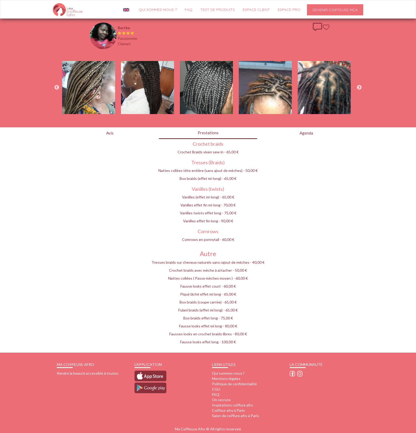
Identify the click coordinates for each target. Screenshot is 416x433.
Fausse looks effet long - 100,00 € (208, 342)
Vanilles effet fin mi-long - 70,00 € (208, 205)
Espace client (256, 9)
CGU (216, 389)
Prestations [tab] (208, 132)
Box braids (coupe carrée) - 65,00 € (208, 302)
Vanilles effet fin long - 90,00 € (208, 221)
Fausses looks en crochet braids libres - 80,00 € (208, 334)
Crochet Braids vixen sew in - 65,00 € (208, 152)
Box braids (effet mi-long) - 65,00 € (208, 178)
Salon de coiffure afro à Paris (235, 415)
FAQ (188, 9)
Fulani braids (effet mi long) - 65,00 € (208, 310)
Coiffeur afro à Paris (228, 410)
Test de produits (217, 9)
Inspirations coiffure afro (232, 405)
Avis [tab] (110, 133)
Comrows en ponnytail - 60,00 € (208, 239)
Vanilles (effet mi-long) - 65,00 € (208, 197)
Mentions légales (226, 378)
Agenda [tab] (306, 133)
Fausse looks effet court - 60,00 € (208, 286)
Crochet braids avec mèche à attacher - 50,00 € (208, 270)
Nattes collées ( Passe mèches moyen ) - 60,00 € (208, 278)
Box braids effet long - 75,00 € (208, 318)
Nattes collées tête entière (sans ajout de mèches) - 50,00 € (208, 170)
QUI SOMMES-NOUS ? (158, 9)
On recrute (221, 399)
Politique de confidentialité (234, 384)
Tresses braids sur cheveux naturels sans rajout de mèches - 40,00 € (208, 262)
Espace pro (289, 9)
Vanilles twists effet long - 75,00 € (208, 213)
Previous (56, 87)
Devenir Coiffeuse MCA (335, 9)
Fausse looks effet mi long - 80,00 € (208, 326)
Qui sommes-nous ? (228, 373)
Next (359, 87)
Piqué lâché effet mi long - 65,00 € (208, 294)
